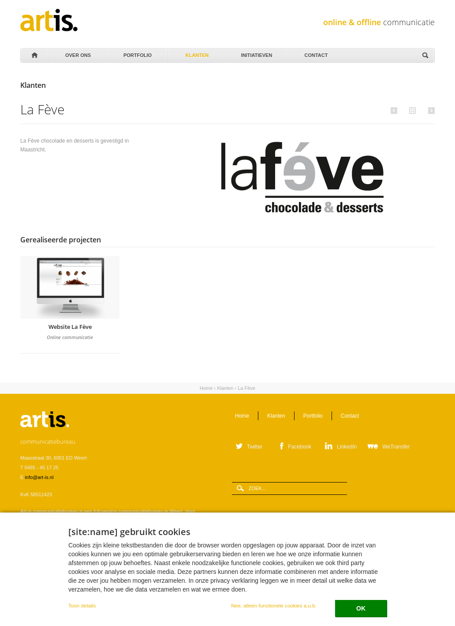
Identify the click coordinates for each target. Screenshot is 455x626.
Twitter (254, 447)
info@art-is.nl (39, 477)
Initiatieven (256, 53)
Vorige (395, 110)
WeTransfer (396, 447)
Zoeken (425, 56)
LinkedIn (347, 447)
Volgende (430, 110)
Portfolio (137, 53)
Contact (315, 53)
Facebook (299, 447)
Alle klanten (411, 110)
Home (33, 56)
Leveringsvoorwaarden (44, 586)
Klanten (196, 53)
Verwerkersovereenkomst (100, 586)
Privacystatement (150, 586)
